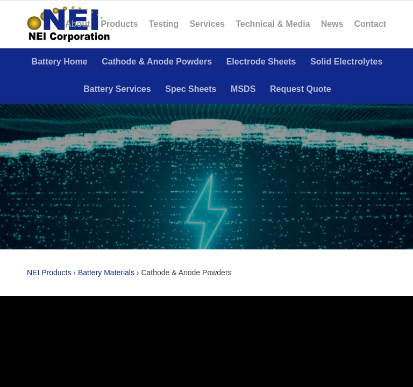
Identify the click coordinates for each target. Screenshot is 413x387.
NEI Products (49, 272)
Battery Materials (106, 272)
